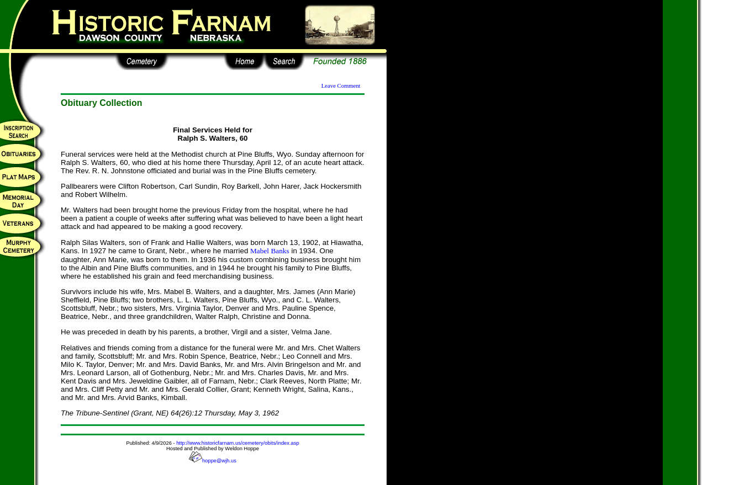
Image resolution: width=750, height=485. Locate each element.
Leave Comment (341, 86)
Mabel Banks (269, 251)
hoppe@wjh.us (212, 460)
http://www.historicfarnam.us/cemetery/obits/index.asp (237, 443)
